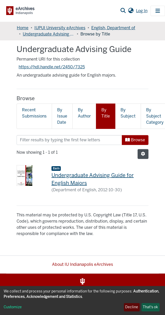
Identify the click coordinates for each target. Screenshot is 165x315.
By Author (84, 113)
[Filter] (69, 140)
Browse (135, 139)
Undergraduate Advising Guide (48, 34)
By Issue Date (62, 116)
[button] (130, 11)
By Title (105, 113)
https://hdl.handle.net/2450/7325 (52, 66)
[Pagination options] (143, 154)
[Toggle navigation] (158, 11)
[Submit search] (122, 11)
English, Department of (113, 27)
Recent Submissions (34, 113)
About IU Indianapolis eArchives (82, 264)
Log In (142, 10)
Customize (13, 307)
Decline (131, 307)
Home (22, 27)
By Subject (128, 113)
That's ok (150, 307)
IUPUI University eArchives (59, 27)
